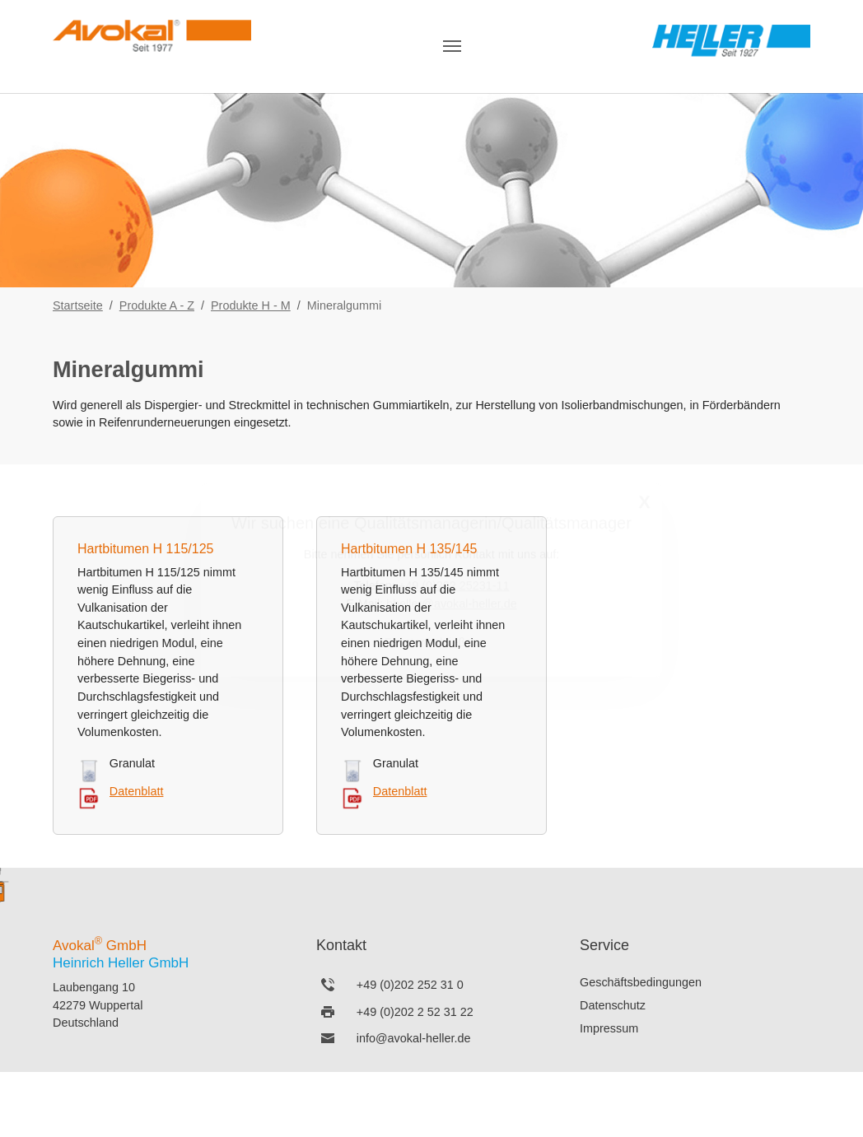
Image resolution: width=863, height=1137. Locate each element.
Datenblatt (137, 791)
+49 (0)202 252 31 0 (410, 984)
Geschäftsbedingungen (641, 982)
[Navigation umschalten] (452, 46)
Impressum (609, 1028)
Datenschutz (613, 1005)
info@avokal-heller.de (414, 1038)
